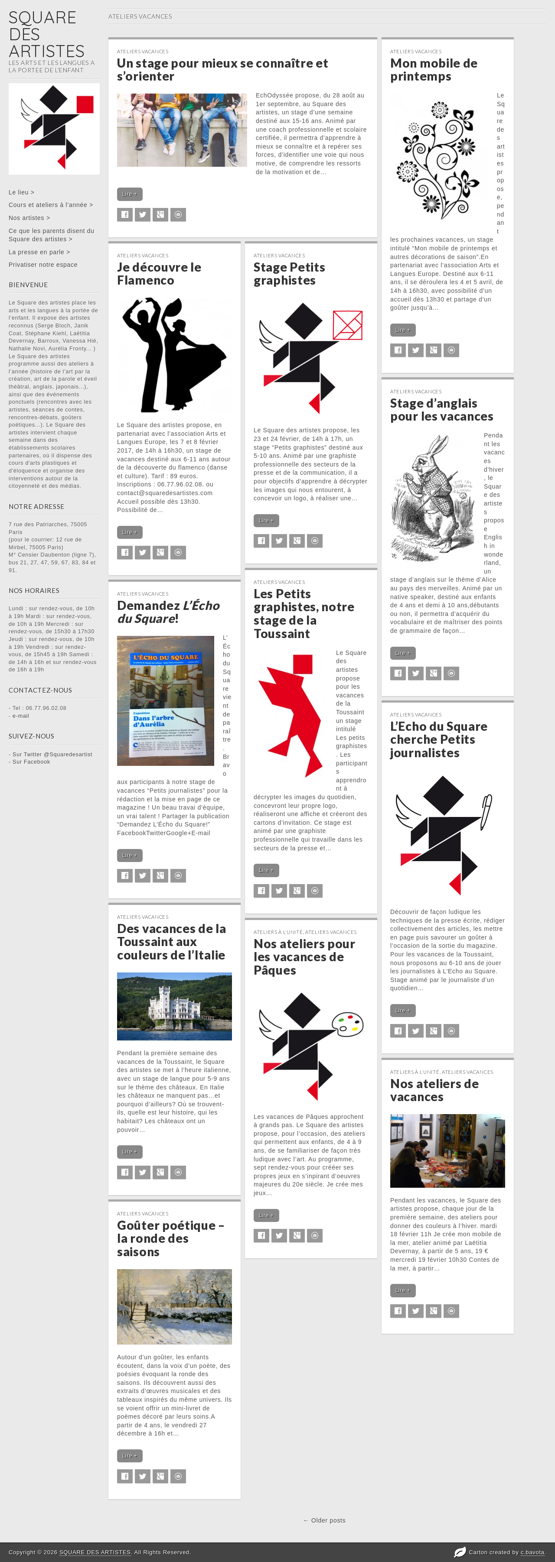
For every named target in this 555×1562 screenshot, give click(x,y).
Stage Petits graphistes (289, 273)
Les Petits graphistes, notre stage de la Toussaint (304, 613)
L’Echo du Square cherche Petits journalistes (439, 739)
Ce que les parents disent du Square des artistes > (52, 235)
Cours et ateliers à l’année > (51, 204)
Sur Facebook (31, 762)
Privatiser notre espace (43, 264)
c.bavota (533, 1552)
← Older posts (324, 1520)
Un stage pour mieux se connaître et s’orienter (223, 69)
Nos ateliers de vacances (434, 1090)
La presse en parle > (39, 252)
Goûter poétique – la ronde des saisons (171, 1238)
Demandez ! (168, 612)
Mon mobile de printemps (434, 69)
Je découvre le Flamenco (159, 273)
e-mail (21, 716)
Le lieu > (22, 192)
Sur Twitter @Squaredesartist (52, 755)
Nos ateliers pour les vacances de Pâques (305, 957)
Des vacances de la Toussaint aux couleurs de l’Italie (171, 941)
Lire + (129, 194)
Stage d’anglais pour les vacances (442, 409)
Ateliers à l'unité (278, 932)
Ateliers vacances (143, 51)
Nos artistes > (29, 217)
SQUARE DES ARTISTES (95, 1552)
